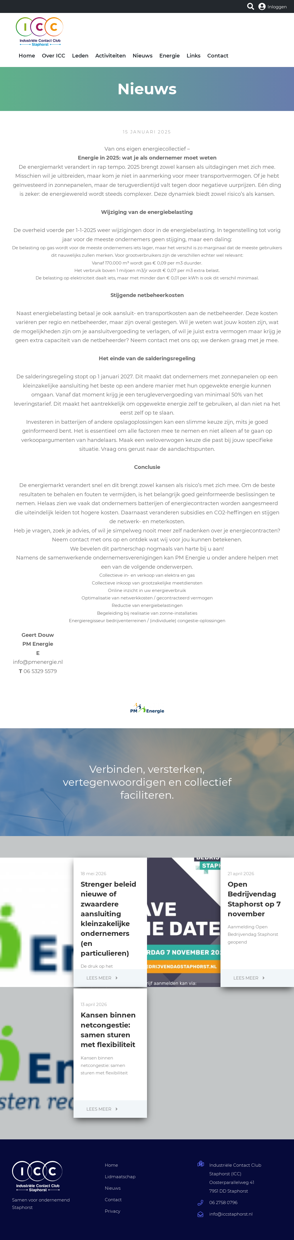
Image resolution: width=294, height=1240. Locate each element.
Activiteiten (110, 56)
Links (193, 56)
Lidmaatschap (120, 1176)
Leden (80, 56)
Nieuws (142, 56)
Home (27, 56)
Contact (218, 56)
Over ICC (53, 56)
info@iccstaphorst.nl (231, 1214)
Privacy (112, 1211)
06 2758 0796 (223, 1202)
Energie (169, 56)
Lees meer (102, 978)
